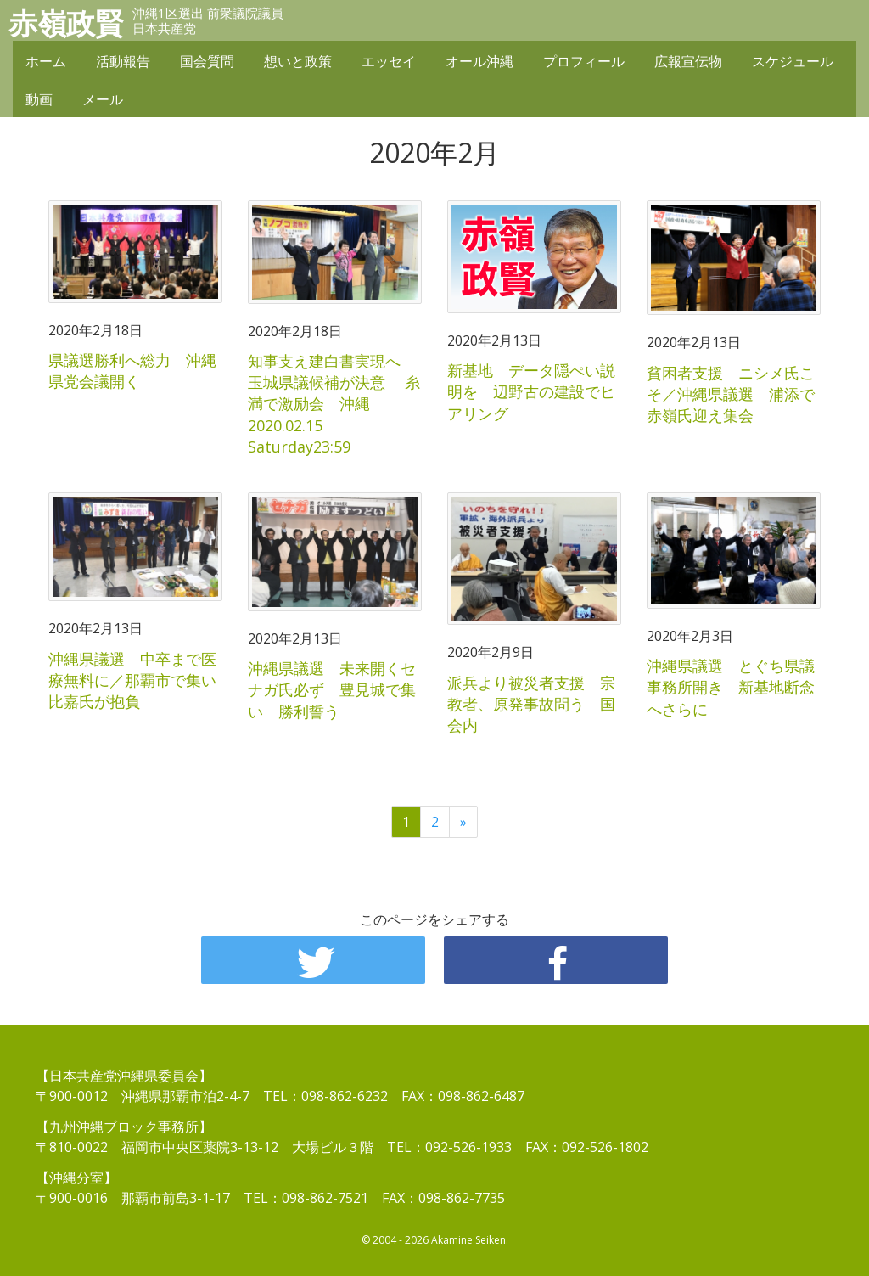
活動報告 (123, 61)
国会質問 (207, 61)
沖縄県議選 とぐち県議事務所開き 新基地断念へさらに (731, 686)
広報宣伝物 (688, 61)
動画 (39, 99)
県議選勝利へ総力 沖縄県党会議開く (132, 370)
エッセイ (389, 61)
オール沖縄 (479, 61)
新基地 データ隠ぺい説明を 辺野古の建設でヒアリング (531, 391)
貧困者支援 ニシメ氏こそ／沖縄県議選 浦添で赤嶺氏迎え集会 (731, 394)
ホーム (45, 61)
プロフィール (584, 61)
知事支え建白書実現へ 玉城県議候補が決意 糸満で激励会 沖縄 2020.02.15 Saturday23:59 (334, 404)
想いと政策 (298, 61)
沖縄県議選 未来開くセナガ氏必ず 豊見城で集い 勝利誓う (332, 689)
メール (102, 99)
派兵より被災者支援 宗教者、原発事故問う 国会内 (531, 703)
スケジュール (792, 61)
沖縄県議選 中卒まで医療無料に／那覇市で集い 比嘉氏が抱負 (140, 680)
